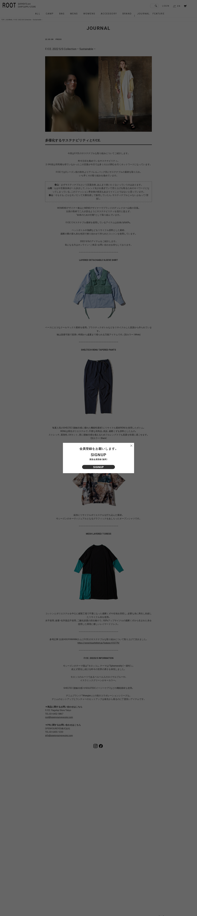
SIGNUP (98, 467)
